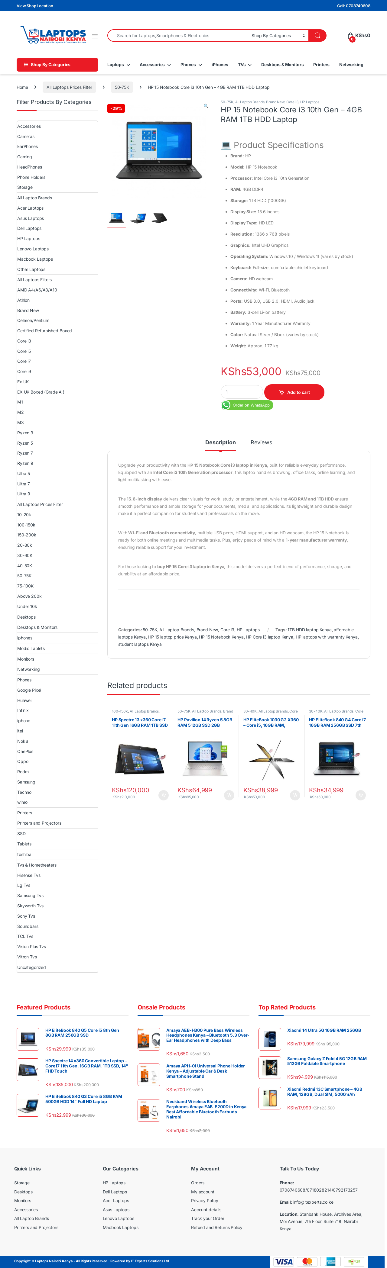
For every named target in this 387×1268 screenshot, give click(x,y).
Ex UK (23, 381)
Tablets (24, 843)
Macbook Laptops (35, 259)
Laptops (115, 64)
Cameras (25, 136)
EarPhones (27, 146)
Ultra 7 (23, 483)
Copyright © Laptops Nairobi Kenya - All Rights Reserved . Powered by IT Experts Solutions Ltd (91, 1261)
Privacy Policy (204, 1200)
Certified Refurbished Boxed (44, 330)
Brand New (275, 102)
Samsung (26, 781)
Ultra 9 (23, 493)
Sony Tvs (26, 916)
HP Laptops (310, 102)
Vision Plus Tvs (31, 946)
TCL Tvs (25, 936)
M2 (20, 412)
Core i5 (24, 351)
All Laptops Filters (34, 279)
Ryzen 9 (25, 463)
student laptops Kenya (140, 644)
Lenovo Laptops (33, 248)
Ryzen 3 (25, 432)
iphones (24, 637)
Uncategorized (31, 967)
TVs (242, 64)
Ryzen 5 (25, 443)
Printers (321, 64)
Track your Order (207, 1218)
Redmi (23, 771)
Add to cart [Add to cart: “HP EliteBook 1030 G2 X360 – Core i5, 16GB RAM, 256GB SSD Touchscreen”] (295, 795)
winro (22, 802)
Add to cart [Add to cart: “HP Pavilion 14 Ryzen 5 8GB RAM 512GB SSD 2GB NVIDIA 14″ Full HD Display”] (229, 795)
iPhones (220, 64)
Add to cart (298, 392)
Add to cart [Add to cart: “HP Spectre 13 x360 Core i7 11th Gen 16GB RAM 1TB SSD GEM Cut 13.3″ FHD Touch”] (163, 795)
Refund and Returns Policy (216, 1227)
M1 (20, 401)
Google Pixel (29, 690)
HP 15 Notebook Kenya (221, 636)
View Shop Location (35, 5)
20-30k (24, 545)
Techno (24, 792)
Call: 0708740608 (353, 5)
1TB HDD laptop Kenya (309, 629)
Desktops (26, 617)
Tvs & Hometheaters (36, 864)
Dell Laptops (29, 228)
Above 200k (29, 596)
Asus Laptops (30, 218)
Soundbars (27, 926)
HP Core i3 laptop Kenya (269, 636)
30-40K (250, 711)
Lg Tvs (23, 885)
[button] (206, 106)
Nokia (22, 741)
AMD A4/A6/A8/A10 (37, 289)
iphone (23, 720)
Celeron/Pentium (33, 320)
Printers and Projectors (39, 822)
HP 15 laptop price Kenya (172, 636)
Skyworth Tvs (30, 905)
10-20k (24, 514)
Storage (25, 187)
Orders (197, 1182)
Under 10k (27, 606)
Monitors (25, 658)
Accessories (152, 64)
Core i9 (24, 371)
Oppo (22, 761)
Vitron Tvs (27, 956)
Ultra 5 (23, 473)
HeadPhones (29, 166)
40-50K (24, 565)
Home (22, 87)
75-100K (25, 585)
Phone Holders (31, 177)
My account (202, 1191)
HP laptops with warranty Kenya (327, 636)
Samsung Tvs (30, 895)
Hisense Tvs (28, 875)
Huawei (24, 700)
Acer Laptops (30, 208)
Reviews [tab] (261, 443)
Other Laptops (31, 269)
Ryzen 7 (25, 452)
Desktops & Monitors (282, 64)
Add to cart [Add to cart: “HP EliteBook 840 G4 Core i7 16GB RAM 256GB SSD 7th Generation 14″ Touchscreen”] (361, 795)
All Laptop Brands (250, 102)
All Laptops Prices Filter (69, 87)
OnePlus (25, 751)
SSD (21, 833)
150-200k (26, 534)
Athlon (23, 300)
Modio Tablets (31, 648)
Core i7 (24, 361)
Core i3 (292, 102)
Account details (206, 1209)
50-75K (122, 87)
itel (20, 730)
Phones (188, 64)
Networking (351, 64)
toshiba (24, 854)
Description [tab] (220, 443)
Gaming (24, 156)
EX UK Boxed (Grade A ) (40, 391)
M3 (20, 422)
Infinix (23, 710)
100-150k (120, 711)
